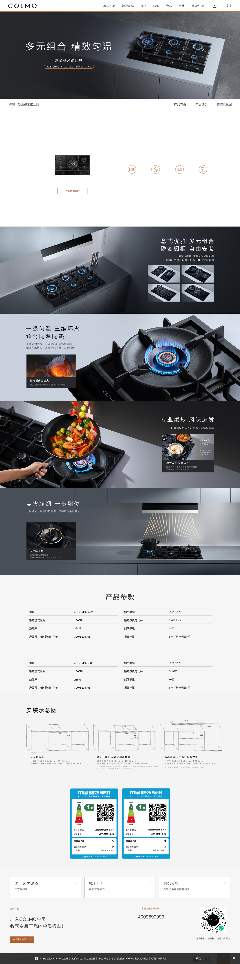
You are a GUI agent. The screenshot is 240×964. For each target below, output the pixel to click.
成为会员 (14, 908)
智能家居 (128, 6)
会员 (169, 6)
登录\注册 (197, 6)
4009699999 (151, 917)
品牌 (181, 6)
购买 (144, 6)
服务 (156, 6)
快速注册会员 (19, 939)
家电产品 (109, 6)
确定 (198, 958)
